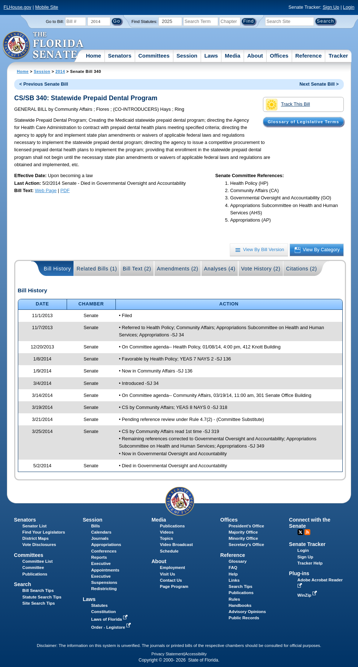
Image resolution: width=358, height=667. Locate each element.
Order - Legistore (111, 627)
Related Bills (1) (96, 269)
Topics (166, 538)
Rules (234, 599)
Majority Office (243, 532)
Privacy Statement (168, 654)
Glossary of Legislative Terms (303, 122)
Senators (119, 55)
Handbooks (240, 605)
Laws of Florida (110, 619)
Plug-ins (299, 573)
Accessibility (196, 654)
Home (93, 55)
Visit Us (167, 574)
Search (22, 584)
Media (232, 55)
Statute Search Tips (41, 597)
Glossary (238, 561)
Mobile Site (46, 7)
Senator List (34, 526)
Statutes (99, 605)
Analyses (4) (220, 269)
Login (348, 7)
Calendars (101, 532)
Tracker (338, 55)
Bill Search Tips (38, 590)
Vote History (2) (260, 269)
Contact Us (171, 580)
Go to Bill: (55, 21)
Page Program (174, 586)
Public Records (244, 618)
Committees (154, 55)
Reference (308, 55)
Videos (167, 532)
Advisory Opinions (247, 611)
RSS (307, 532)
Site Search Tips (38, 603)
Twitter (300, 532)
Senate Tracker (307, 544)
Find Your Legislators (43, 532)
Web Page (46, 190)
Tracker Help (310, 563)
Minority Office (243, 538)
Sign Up (331, 7)
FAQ (233, 567)
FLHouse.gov (17, 7)
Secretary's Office (246, 544)
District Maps (35, 538)
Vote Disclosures (39, 544)
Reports (99, 557)
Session (186, 55)
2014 (60, 71)
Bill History (57, 269)
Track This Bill (288, 104)
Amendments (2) (177, 269)
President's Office (246, 526)
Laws (211, 55)
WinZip (308, 595)
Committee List (37, 561)
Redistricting (104, 588)
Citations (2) (301, 269)
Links (234, 580)
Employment (172, 567)
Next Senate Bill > (319, 84)
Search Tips (240, 586)
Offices (279, 55)
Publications (172, 526)
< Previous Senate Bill (43, 84)
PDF (65, 190)
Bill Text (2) (137, 269)
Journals (100, 538)
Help (233, 574)
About (255, 55)
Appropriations (106, 544)
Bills (95, 526)
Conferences (104, 551)
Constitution (103, 611)
